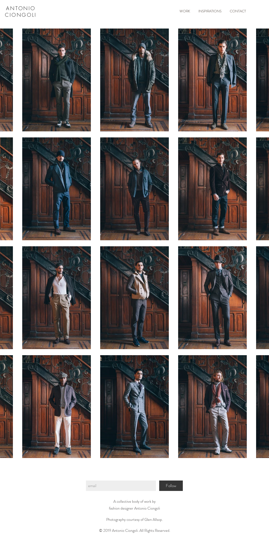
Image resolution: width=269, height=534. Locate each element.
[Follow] (171, 486)
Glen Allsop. (153, 519)
